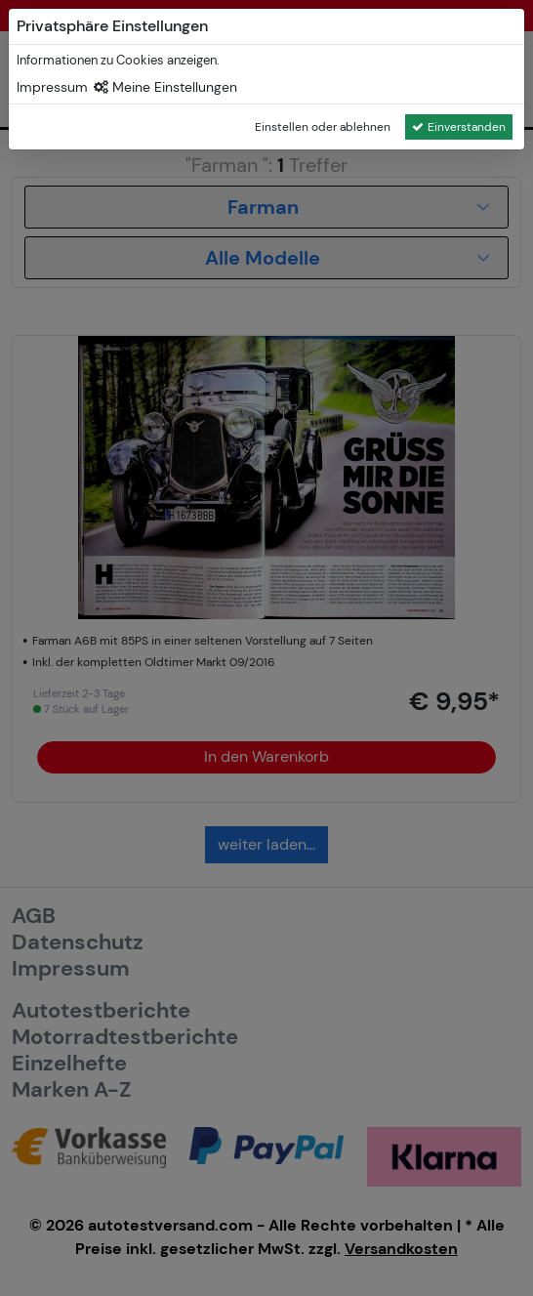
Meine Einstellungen (165, 87)
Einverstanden (459, 127)
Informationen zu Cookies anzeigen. (118, 60)
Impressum (52, 87)
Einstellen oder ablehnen (322, 127)
